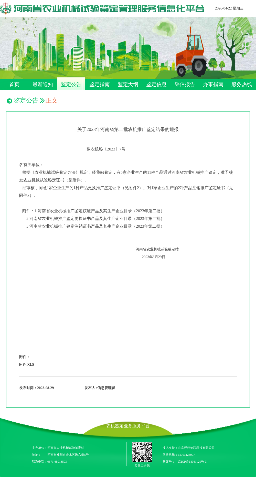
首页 (14, 84)
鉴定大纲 (128, 84)
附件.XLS (26, 365)
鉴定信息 (156, 84)
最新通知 (43, 84)
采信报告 (185, 84)
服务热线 (241, 84)
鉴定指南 (99, 84)
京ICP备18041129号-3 (192, 461)
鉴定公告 (71, 84)
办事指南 (213, 84)
